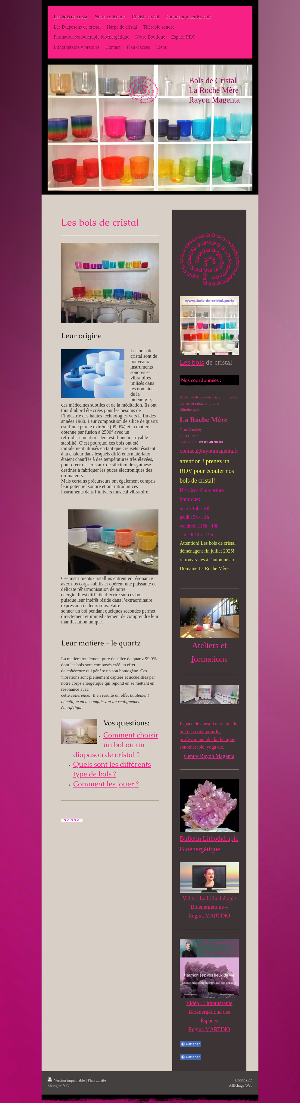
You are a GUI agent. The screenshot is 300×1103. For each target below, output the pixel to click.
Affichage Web (240, 1085)
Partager (190, 1044)
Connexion (243, 1080)
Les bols (192, 362)
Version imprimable (67, 1080)
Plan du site (97, 1080)
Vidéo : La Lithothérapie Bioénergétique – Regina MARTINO (209, 907)
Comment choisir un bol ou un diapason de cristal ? (115, 744)
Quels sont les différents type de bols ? (112, 768)
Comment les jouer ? (106, 783)
